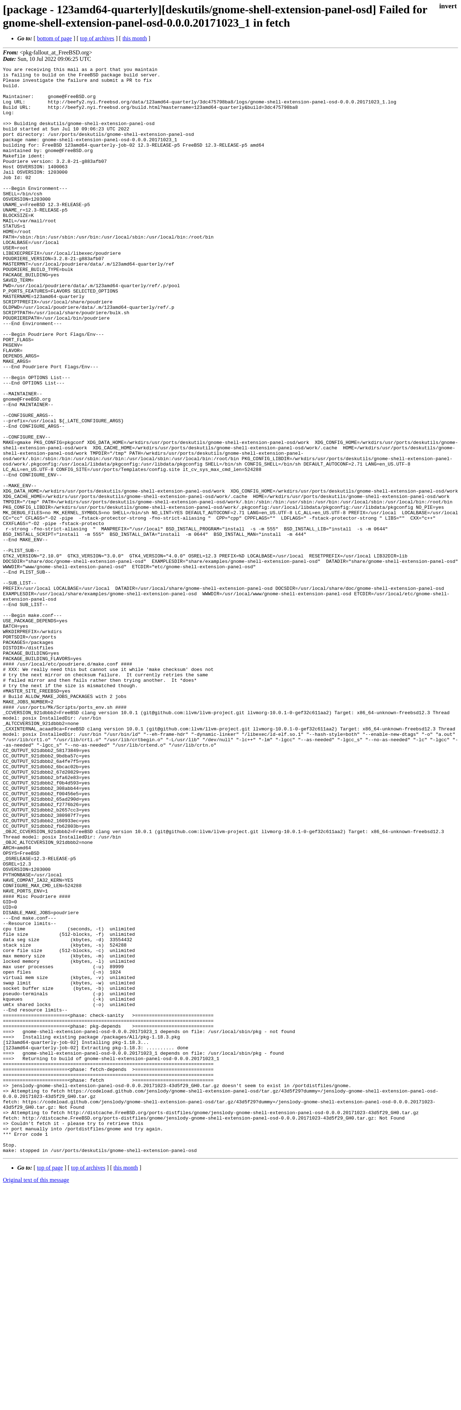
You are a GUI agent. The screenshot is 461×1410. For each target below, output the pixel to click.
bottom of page (54, 38)
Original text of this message (36, 1397)
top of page (50, 1385)
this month (134, 38)
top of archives (97, 38)
